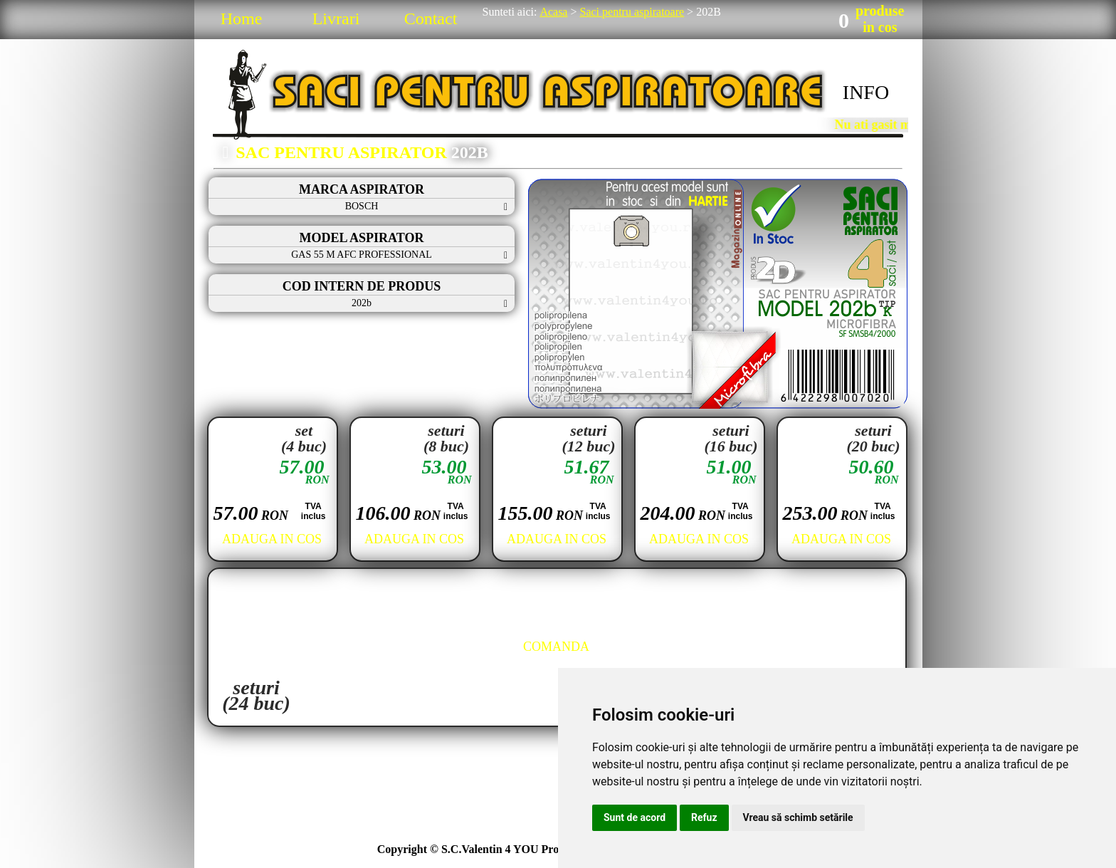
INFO (866, 92)
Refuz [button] (704, 817)
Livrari (336, 18)
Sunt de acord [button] (634, 817)
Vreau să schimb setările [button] (798, 817)
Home (242, 18)
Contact (431, 18)
